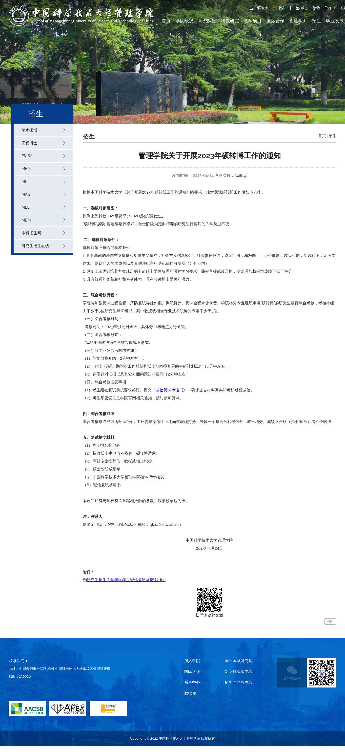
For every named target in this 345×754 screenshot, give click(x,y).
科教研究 (230, 20)
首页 (166, 20)
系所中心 (192, 682)
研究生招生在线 (43, 246)
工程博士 (43, 143)
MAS (43, 194)
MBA (43, 168)
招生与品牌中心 (238, 682)
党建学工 (298, 20)
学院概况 (184, 20)
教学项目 (253, 20)
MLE (43, 207)
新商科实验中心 (238, 671)
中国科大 (258, 8)
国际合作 (275, 20)
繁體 (316, 8)
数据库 (190, 693)
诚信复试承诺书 (169, 390)
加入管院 (192, 660)
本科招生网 (43, 233)
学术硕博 (43, 130)
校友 (279, 8)
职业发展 (335, 20)
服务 (302, 8)
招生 (316, 20)
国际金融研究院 (238, 660)
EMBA (43, 156)
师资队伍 (207, 20)
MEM (43, 220)
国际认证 (192, 671)
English (330, 8)
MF (43, 181)
